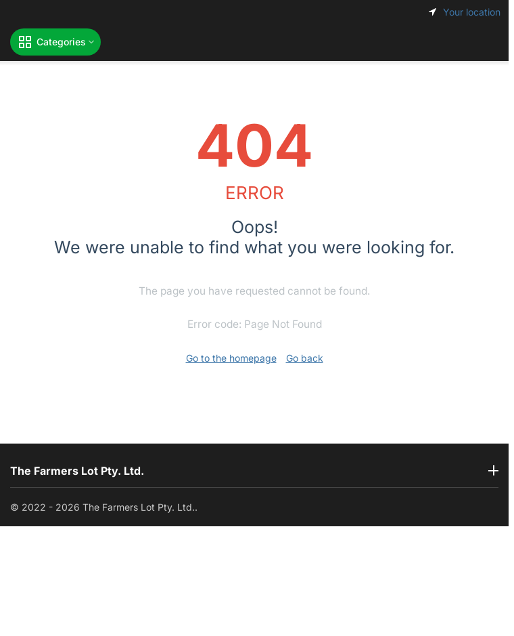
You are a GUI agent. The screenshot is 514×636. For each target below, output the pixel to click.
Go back (304, 358)
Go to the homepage (231, 358)
